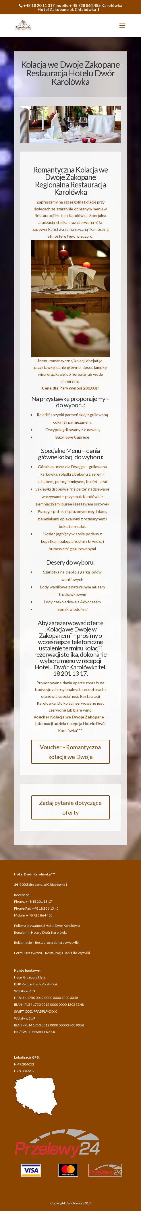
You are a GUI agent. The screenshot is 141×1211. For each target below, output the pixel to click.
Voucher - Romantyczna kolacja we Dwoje (70, 751)
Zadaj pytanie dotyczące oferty (70, 807)
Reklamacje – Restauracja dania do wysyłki (46, 942)
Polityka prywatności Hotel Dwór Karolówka (47, 925)
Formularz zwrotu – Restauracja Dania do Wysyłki (52, 953)
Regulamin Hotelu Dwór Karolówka (40, 932)
